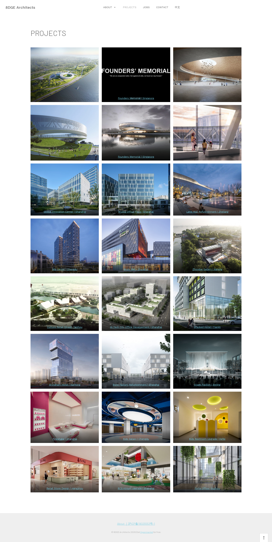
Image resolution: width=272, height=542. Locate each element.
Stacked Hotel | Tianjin (207, 327)
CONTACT (162, 7)
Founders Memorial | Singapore (136, 98)
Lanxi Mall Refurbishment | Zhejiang (207, 211)
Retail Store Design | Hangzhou (64, 488)
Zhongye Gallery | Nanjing (207, 269)
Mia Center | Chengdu (64, 269)
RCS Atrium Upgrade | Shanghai (136, 488)
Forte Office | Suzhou (207, 488)
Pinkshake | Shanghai (65, 439)
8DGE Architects (20, 7)
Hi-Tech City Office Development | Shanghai (136, 327)
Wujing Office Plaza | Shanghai (136, 211)
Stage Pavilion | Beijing (207, 384)
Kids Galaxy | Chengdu (136, 439)
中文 (177, 7)
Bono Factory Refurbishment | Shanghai (136, 384)
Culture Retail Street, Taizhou (64, 327)
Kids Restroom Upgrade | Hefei (207, 439)
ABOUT (108, 7)
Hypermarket (146, 532)
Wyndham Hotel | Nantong (64, 384)
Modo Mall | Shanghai (136, 269)
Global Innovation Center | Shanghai (65, 211)
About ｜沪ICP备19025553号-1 (136, 523)
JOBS (146, 7)
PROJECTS (129, 7)
